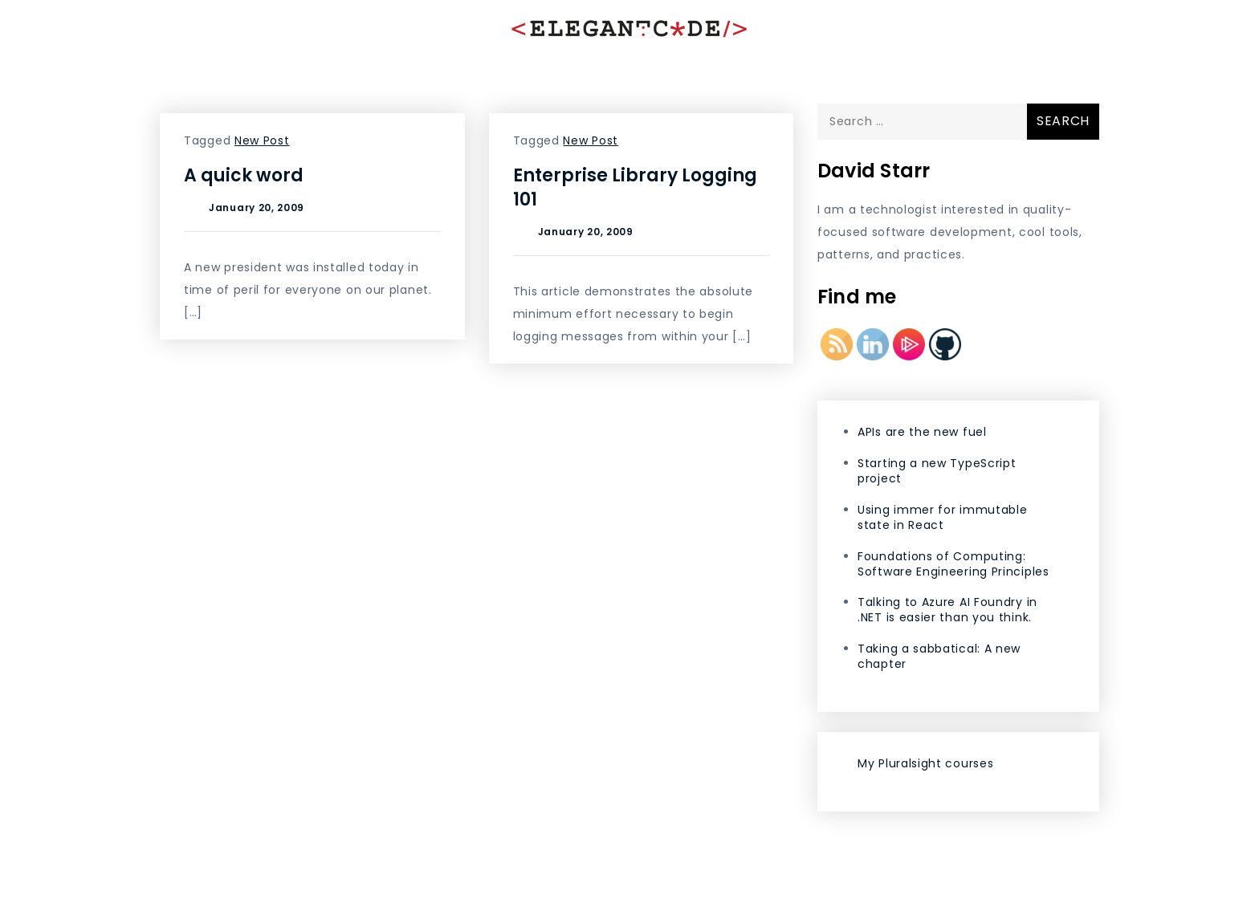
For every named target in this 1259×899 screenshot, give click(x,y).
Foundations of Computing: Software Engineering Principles (953, 564)
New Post (262, 140)
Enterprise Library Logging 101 (635, 187)
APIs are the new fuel (922, 432)
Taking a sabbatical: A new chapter (939, 656)
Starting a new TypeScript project (937, 470)
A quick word (244, 175)
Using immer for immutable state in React (943, 517)
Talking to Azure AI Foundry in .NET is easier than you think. (947, 609)
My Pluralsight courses (925, 763)
